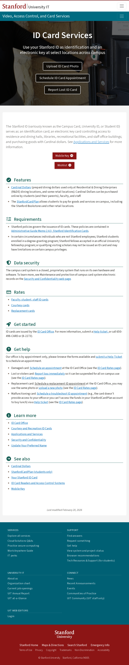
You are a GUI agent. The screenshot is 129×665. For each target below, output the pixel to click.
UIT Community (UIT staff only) (85, 598)
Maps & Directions (53, 645)
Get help (72, 546)
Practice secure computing (23, 546)
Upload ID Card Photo (62, 66)
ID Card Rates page (108, 368)
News (70, 578)
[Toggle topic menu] (121, 16)
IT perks (12, 555)
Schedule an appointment (46, 368)
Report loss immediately (50, 374)
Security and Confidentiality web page (47, 279)
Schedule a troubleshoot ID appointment (62, 394)
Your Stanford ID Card (24, 478)
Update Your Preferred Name (29, 446)
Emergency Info (100, 645)
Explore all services (19, 536)
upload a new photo (51, 388)
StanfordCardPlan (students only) (31, 472)
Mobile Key (64, 156)
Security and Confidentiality (28, 440)
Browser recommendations (83, 555)
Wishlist (64, 165)
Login (11, 616)
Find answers (74, 536)
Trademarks (66, 650)
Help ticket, (101, 332)
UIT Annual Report (19, 593)
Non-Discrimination (84, 650)
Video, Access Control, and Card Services (36, 16)
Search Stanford (77, 645)
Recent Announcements (81, 583)
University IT (26, 7)
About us (13, 578)
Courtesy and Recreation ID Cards (31, 428)
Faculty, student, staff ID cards (29, 300)
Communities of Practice (81, 593)
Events (71, 588)
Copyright (51, 650)
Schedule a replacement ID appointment (60, 384)
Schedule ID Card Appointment (62, 78)
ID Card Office (45, 332)
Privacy (39, 650)
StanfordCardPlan (28, 202)
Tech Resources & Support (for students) (91, 560)
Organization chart (19, 583)
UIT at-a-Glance (17, 598)
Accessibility (104, 650)
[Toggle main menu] (121, 6)
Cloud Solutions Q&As (20, 541)
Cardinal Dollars (21, 187)
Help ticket (41, 402)
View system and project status (85, 551)
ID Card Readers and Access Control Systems (38, 483)
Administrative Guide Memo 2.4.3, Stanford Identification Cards (50, 231)
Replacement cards (23, 311)
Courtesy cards (20, 305)
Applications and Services (91, 141)
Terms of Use (25, 650)
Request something (78, 541)
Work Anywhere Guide (20, 551)
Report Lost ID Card (62, 89)
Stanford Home (28, 645)
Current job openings (20, 588)
